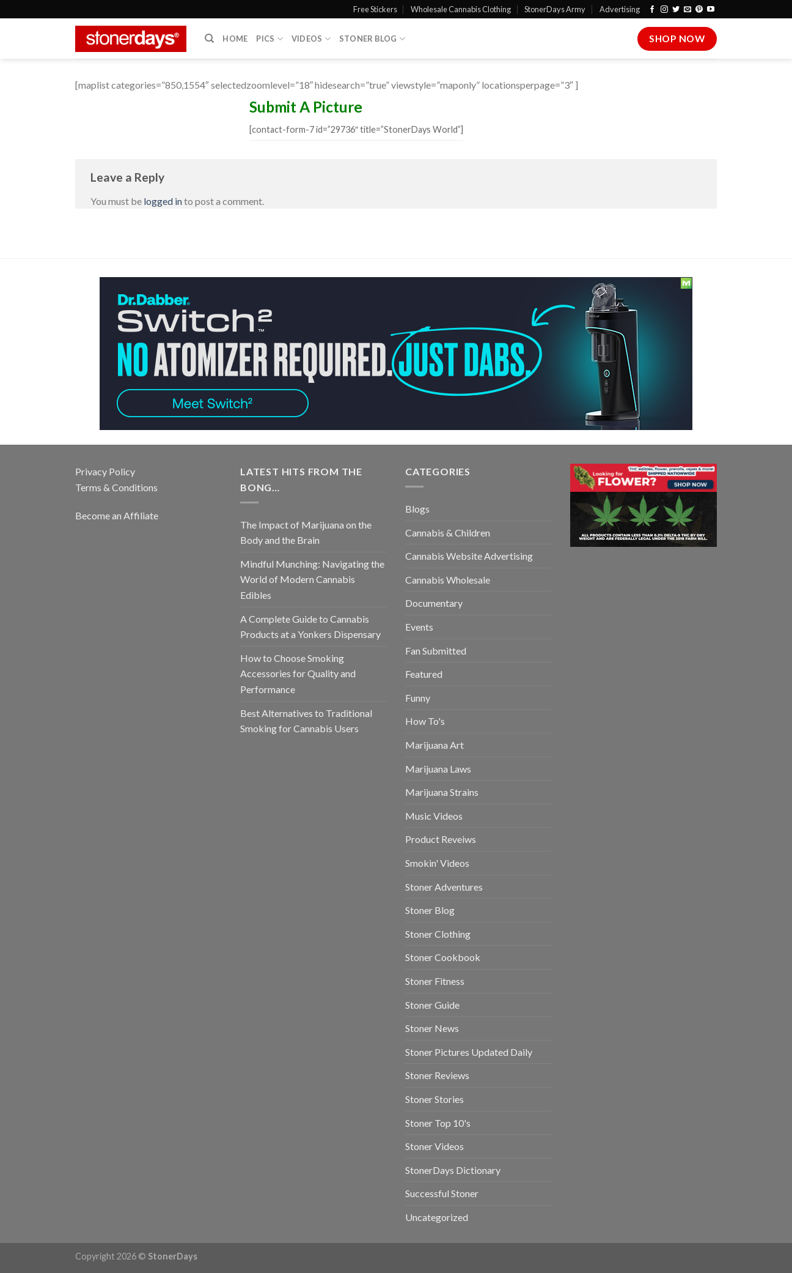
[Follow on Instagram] (664, 10)
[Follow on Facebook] (652, 10)
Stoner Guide (432, 1005)
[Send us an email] (687, 10)
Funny (417, 697)
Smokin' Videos (437, 863)
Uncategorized (436, 1217)
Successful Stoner (442, 1193)
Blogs (417, 508)
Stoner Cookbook (442, 957)
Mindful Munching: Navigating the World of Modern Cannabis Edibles (312, 579)
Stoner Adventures (444, 887)
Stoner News (432, 1028)
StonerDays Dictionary (453, 1170)
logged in (163, 201)
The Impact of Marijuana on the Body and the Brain (306, 532)
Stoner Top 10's (438, 1123)
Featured (423, 674)
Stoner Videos (434, 1146)
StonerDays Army (554, 9)
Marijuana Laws (438, 768)
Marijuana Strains (442, 792)
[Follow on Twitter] (676, 10)
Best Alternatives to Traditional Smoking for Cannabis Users (306, 721)
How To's (425, 721)
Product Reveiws (440, 839)
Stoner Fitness (434, 981)
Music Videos (434, 816)
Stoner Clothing (438, 934)
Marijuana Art (434, 745)
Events (419, 627)
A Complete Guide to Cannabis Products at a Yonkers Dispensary (310, 626)
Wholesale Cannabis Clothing (461, 9)
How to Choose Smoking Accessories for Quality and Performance (298, 673)
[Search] (209, 38)
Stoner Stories (434, 1099)
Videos (311, 39)
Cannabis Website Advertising (469, 556)
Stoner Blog (372, 39)
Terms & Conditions (116, 487)
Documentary (434, 603)
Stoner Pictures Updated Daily (468, 1052)
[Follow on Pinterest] (699, 10)
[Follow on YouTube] (710, 10)
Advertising (620, 9)
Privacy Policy (105, 471)
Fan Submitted (435, 650)
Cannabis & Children (447, 532)
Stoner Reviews (437, 1075)
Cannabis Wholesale (447, 579)
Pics (269, 39)
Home (235, 38)
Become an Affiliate (116, 515)
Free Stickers (375, 9)
